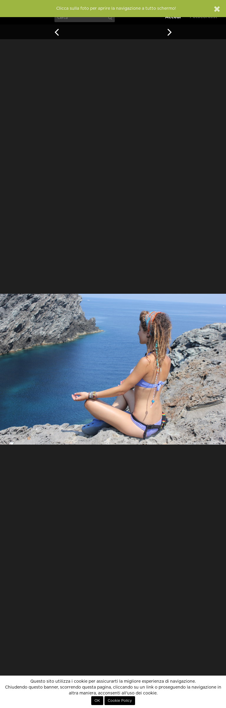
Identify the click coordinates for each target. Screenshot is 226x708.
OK (97, 700)
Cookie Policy (120, 700)
